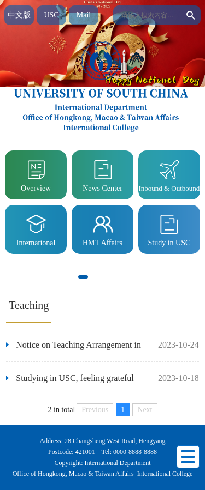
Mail (84, 15)
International (36, 228)
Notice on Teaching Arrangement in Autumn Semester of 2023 (73, 350)
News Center (102, 174)
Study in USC (169, 228)
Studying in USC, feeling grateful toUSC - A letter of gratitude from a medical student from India (70, 384)
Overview (36, 174)
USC (51, 15)
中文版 (19, 15)
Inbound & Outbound (169, 174)
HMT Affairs (102, 228)
